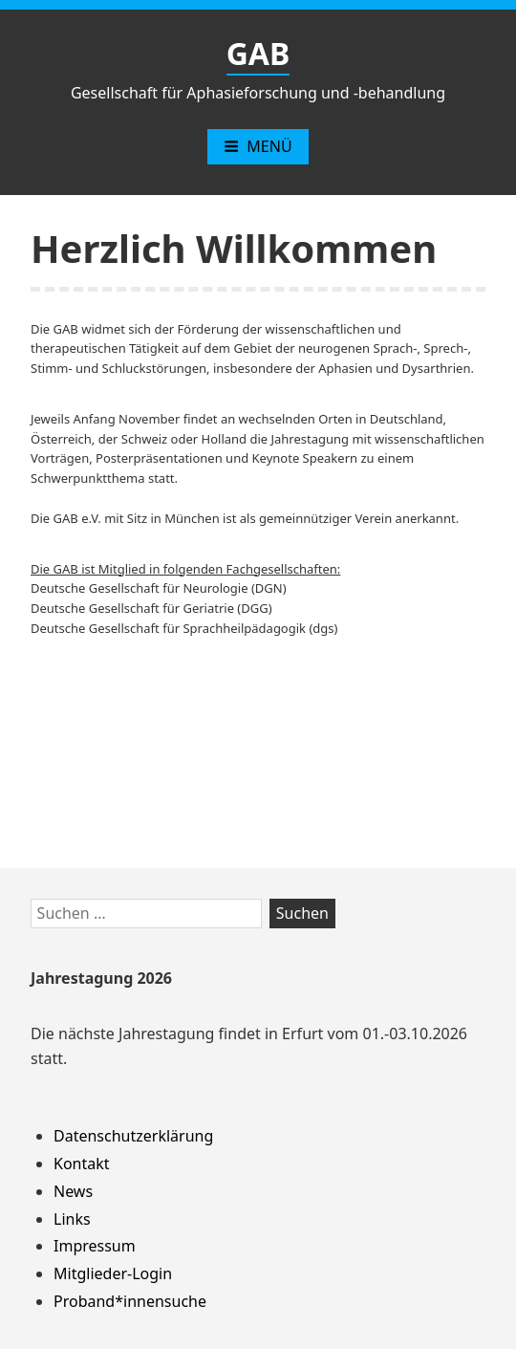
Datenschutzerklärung (133, 1135)
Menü (257, 146)
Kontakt (82, 1163)
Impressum (95, 1245)
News (73, 1191)
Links (72, 1218)
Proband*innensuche (130, 1301)
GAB (258, 53)
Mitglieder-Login (113, 1273)
